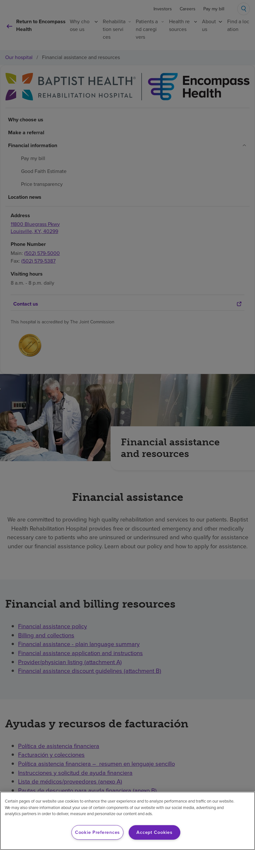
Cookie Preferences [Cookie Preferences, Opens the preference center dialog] (97, 832)
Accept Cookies (154, 832)
